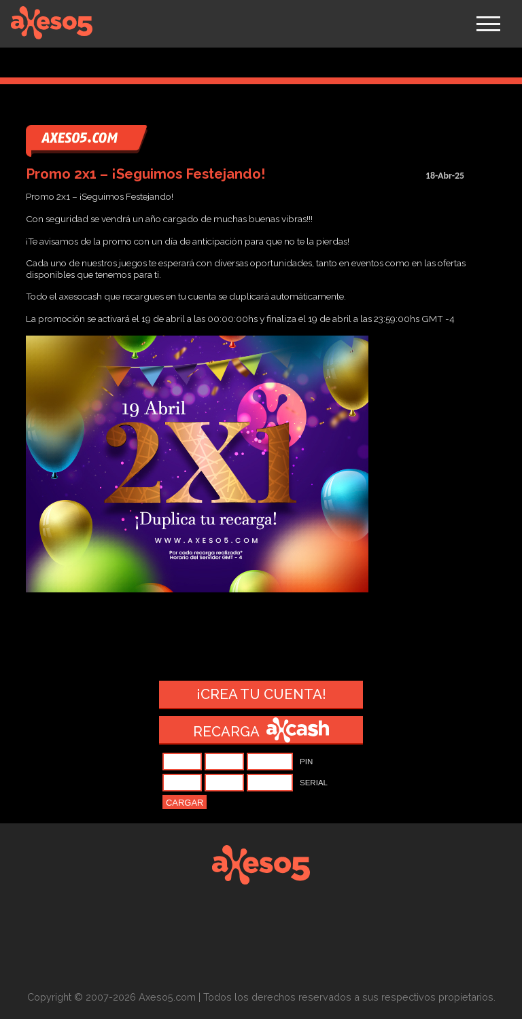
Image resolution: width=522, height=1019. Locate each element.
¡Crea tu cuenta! (261, 694)
